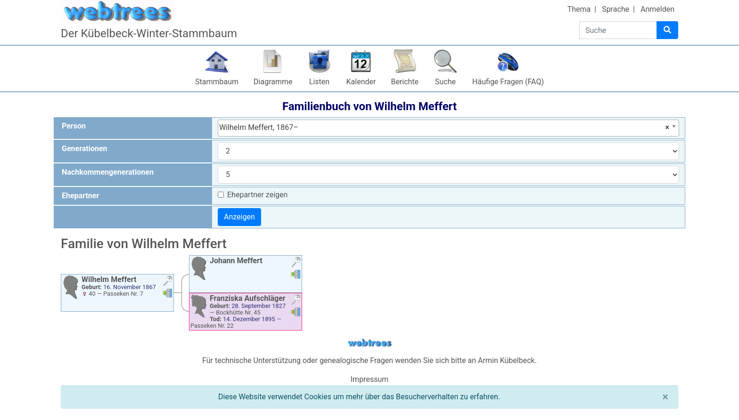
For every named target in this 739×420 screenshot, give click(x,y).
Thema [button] (579, 9)
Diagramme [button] (273, 81)
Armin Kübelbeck (506, 360)
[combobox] (448, 128)
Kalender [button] (361, 81)
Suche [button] (445, 81)
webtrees (369, 343)
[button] (167, 281)
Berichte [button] (405, 81)
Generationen (84, 148)
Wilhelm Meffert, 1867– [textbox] (444, 127)
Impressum (370, 379)
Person (74, 125)
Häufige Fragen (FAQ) (508, 81)
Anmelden (657, 9)
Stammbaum (216, 81)
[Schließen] (665, 397)
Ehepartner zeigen (257, 194)
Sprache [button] (615, 9)
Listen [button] (319, 81)
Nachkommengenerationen (108, 172)
